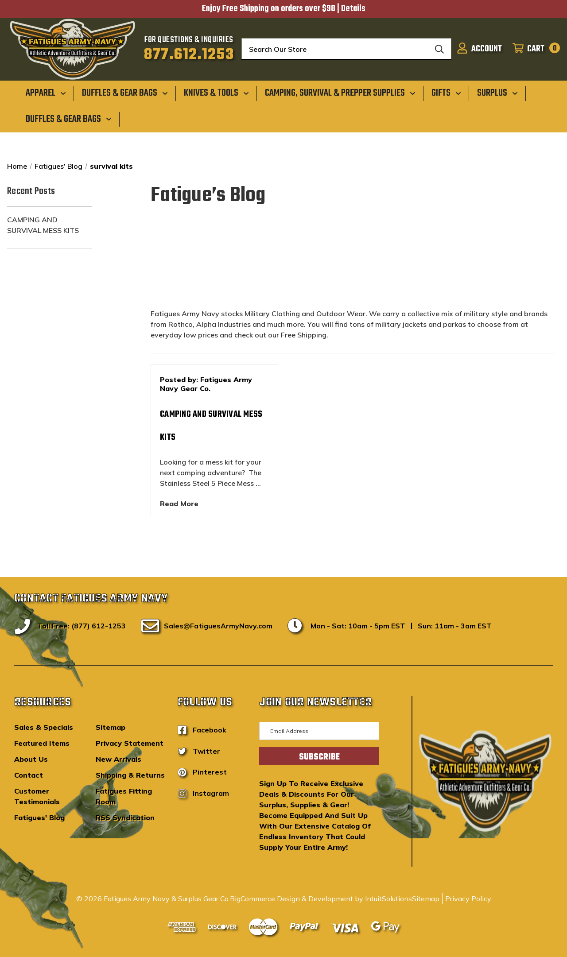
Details (353, 8)
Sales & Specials (43, 727)
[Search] (439, 49)
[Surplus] (497, 93)
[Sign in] (479, 49)
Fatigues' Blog (39, 817)
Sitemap (110, 727)
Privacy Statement (129, 743)
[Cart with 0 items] (533, 49)
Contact (28, 775)
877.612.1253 (189, 54)
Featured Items (42, 743)
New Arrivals (118, 759)
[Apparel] (46, 93)
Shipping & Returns (130, 775)
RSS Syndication (125, 817)
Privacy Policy (468, 898)
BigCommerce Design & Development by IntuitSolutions (321, 898)
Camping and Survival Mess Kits (43, 225)
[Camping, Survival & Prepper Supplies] (340, 93)
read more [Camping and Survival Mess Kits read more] (179, 503)
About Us (31, 759)
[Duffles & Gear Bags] (125, 93)
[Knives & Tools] (216, 93)
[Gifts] (446, 93)
